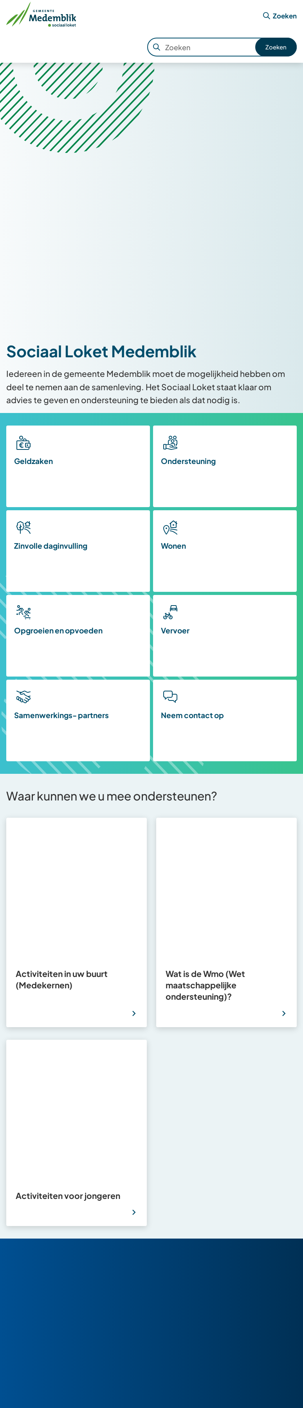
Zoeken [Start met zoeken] (276, 47)
